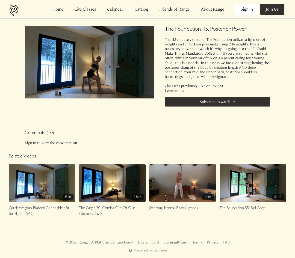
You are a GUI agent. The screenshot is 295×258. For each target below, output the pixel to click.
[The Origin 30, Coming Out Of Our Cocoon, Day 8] (112, 211)
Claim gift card (175, 242)
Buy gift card (148, 242)
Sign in (247, 9)
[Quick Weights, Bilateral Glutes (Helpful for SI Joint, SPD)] (42, 211)
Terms (197, 242)
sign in (30, 142)
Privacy (212, 242)
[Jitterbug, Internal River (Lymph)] (182, 208)
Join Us (272, 9)
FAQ (226, 242)
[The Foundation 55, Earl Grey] (253, 208)
